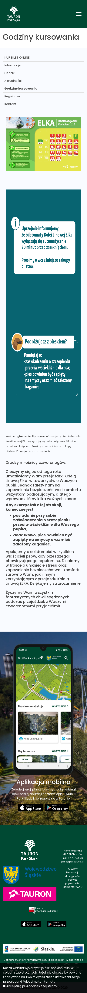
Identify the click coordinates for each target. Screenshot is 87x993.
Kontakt (10, 104)
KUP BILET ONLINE (17, 57)
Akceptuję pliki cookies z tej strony (31, 986)
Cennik (9, 73)
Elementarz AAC (72, 887)
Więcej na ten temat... (39, 981)
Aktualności (13, 81)
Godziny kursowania (21, 88)
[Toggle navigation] (78, 14)
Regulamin (12, 96)
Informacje (12, 65)
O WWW (73, 868)
